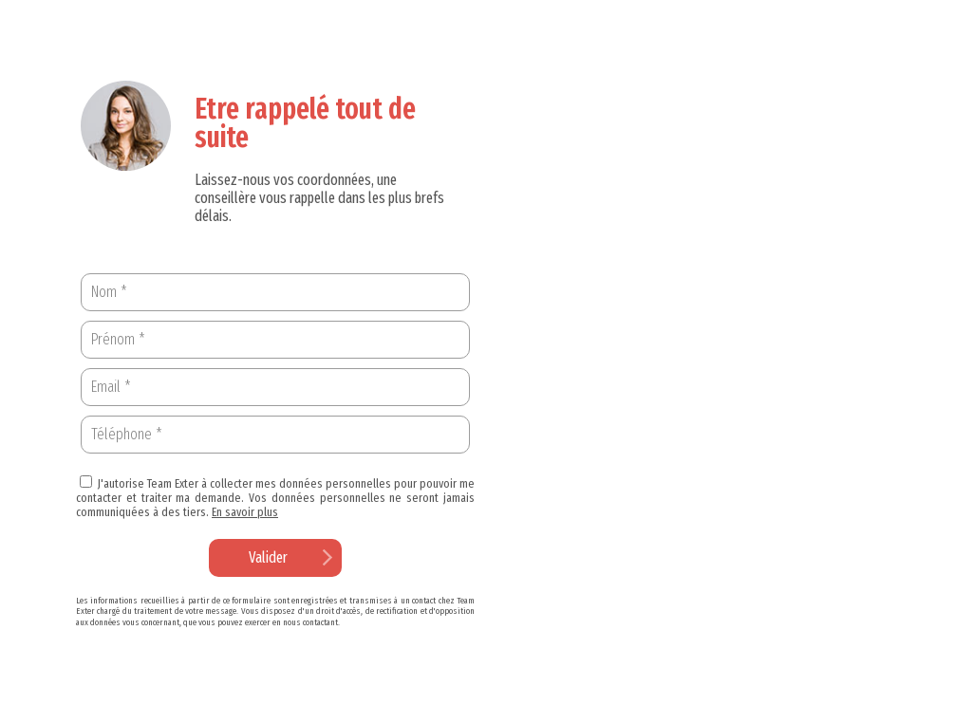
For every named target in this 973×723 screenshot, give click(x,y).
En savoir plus (245, 512)
